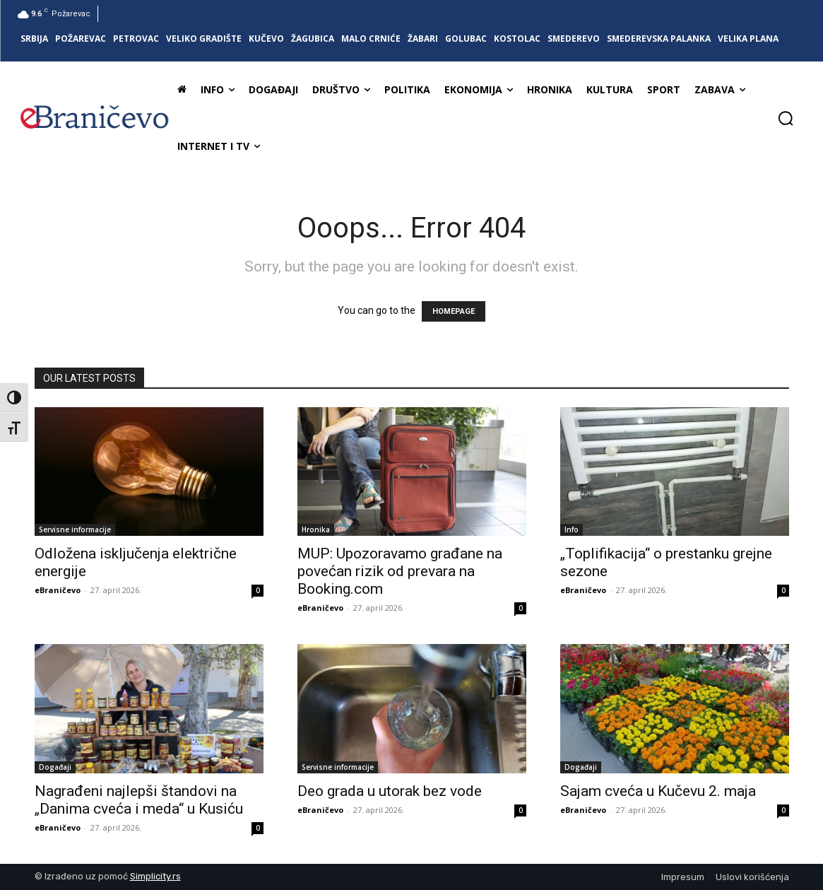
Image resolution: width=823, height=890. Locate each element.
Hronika (316, 529)
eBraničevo (58, 590)
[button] (785, 118)
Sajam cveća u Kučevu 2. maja (658, 791)
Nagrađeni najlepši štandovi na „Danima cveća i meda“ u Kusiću (139, 800)
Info (571, 529)
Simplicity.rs (155, 876)
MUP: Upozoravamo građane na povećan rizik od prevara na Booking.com (399, 571)
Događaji (55, 767)
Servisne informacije (75, 529)
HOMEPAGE (453, 311)
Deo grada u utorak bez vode (389, 791)
